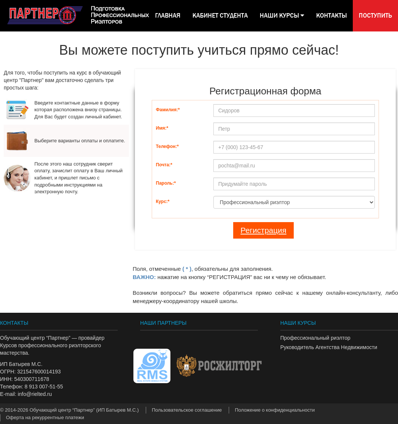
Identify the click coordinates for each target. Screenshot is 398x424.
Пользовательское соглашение (187, 410)
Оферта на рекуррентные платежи (45, 417)
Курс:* (163, 201)
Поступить (375, 15)
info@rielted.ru (35, 394)
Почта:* (164, 164)
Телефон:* (167, 146)
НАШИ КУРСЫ (282, 15)
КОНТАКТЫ (331, 15)
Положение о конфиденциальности (275, 410)
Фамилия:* (168, 109)
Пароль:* (166, 183)
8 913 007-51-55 (44, 387)
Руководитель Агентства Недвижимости (328, 347)
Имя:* (162, 128)
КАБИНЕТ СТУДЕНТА (220, 15)
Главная (168, 15)
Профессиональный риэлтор (315, 338)
